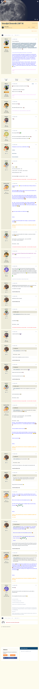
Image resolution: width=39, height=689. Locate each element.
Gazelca (6, 101)
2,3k (6, 139)
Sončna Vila (6, 183)
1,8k (6, 110)
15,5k (6, 125)
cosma (6, 585)
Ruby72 (6, 130)
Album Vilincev (14, 153)
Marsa (8, 26)
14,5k (6, 153)
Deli (29, 27)
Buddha (6, 266)
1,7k (6, 192)
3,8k (6, 354)
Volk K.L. (6, 283)
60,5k (6, 49)
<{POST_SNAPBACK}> (16, 314)
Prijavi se (5, 655)
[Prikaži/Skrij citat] (13, 348)
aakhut (6, 161)
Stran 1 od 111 (17, 35)
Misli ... (12, 27)
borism (6, 144)
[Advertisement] (19, 11)
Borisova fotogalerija (15, 156)
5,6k (6, 594)
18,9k (6, 240)
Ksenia (6, 116)
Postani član (13, 655)
